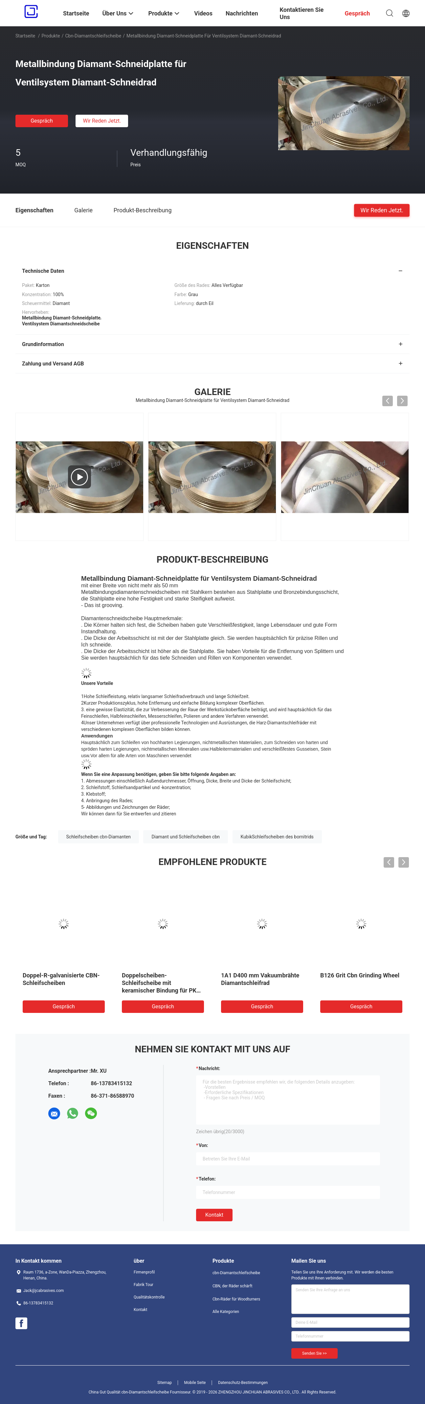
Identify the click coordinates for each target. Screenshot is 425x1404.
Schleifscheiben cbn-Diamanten (98, 836)
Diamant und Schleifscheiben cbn (185, 836)
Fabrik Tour (143, 1284)
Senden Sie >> (314, 1353)
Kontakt (214, 1215)
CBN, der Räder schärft (232, 1286)
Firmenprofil (144, 1272)
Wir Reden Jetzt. (102, 121)
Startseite (25, 35)
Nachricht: (209, 1068)
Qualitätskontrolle (149, 1297)
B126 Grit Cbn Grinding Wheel (359, 975)
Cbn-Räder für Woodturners (236, 1299)
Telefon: (207, 1179)
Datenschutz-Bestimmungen (243, 1382)
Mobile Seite (195, 1382)
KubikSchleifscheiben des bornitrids (277, 836)
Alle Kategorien (225, 1311)
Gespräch (42, 121)
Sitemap (164, 1382)
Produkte (51, 35)
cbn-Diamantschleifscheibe (93, 35)
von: (203, 1145)
